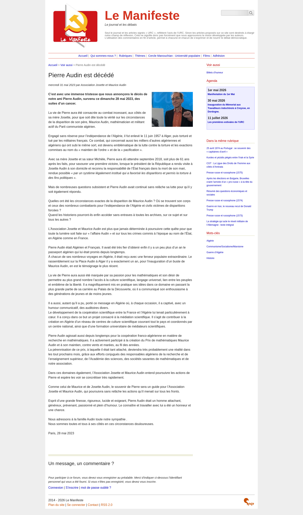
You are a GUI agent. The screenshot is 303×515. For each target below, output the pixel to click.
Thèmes (140, 55)
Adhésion (219, 55)
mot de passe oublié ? (96, 487)
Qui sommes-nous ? (103, 55)
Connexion (55, 487)
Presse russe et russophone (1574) (225, 200)
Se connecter (76, 504)
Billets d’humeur (215, 72)
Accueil (82, 55)
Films (206, 55)
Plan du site (56, 504)
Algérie (210, 240)
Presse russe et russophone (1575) (225, 172)
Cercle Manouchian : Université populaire (174, 55)
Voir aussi (66, 65)
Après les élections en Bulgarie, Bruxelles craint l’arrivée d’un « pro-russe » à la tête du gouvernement (229, 182)
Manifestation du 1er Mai (221, 94)
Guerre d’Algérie (215, 252)
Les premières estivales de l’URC (226, 122)
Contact (93, 504)
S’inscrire (72, 487)
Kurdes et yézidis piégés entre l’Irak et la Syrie (230, 157)
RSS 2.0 (106, 504)
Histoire (210, 258)
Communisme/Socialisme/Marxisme (225, 246)
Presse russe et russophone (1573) (225, 215)
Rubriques (125, 55)
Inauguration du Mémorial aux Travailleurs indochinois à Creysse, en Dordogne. (229, 108)
